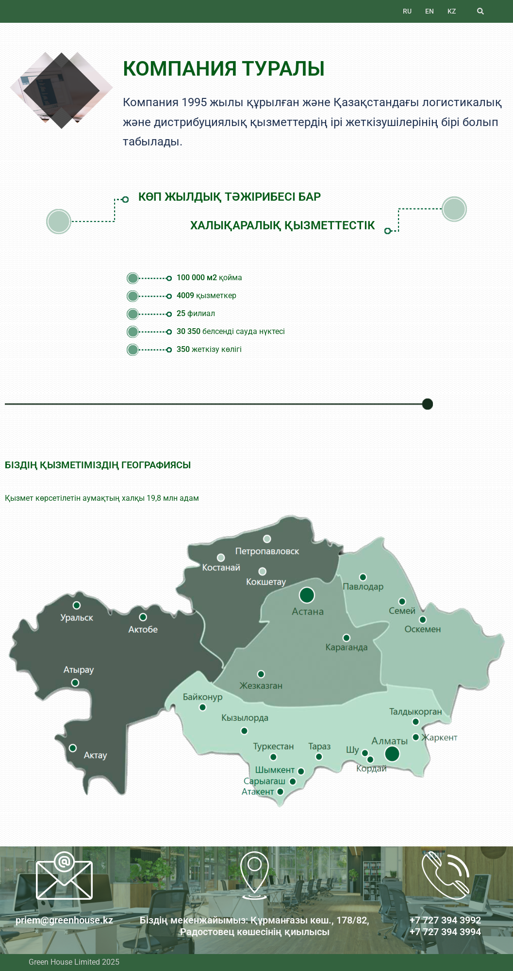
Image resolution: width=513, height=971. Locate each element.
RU (407, 11)
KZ (451, 11)
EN (429, 11)
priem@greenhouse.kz (64, 920)
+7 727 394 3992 (445, 920)
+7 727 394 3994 (445, 932)
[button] (481, 11)
